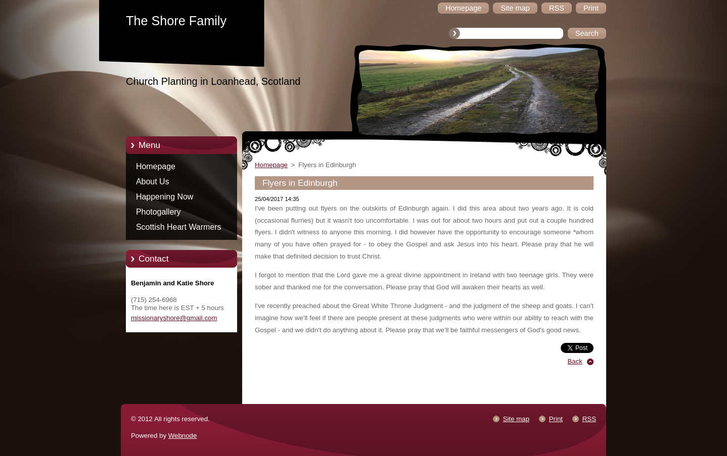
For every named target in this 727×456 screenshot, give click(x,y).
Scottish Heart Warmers (178, 227)
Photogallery (158, 212)
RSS (589, 419)
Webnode (182, 435)
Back (575, 361)
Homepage (155, 166)
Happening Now (164, 196)
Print (556, 419)
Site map (516, 419)
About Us (152, 181)
